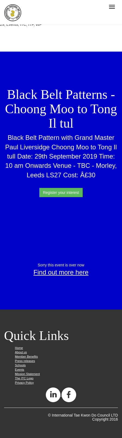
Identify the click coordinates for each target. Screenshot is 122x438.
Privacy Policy (24, 382)
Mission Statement (27, 374)
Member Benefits (26, 356)
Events (19, 369)
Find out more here (61, 272)
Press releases (25, 361)
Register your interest (61, 192)
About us (21, 352)
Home (19, 347)
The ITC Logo (24, 378)
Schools (20, 365)
